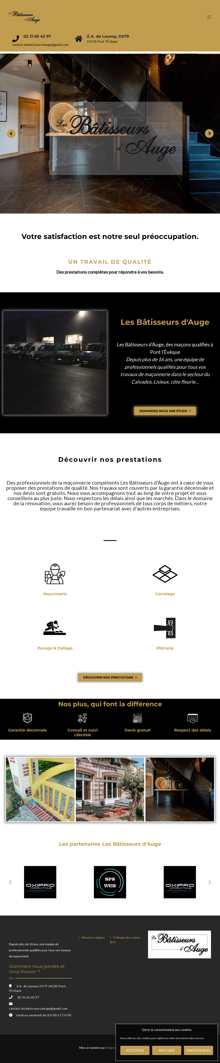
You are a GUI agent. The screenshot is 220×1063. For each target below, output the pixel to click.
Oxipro (110, 1047)
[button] (10, 789)
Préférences (198, 1050)
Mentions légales (93, 937)
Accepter (135, 1050)
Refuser (167, 1050)
